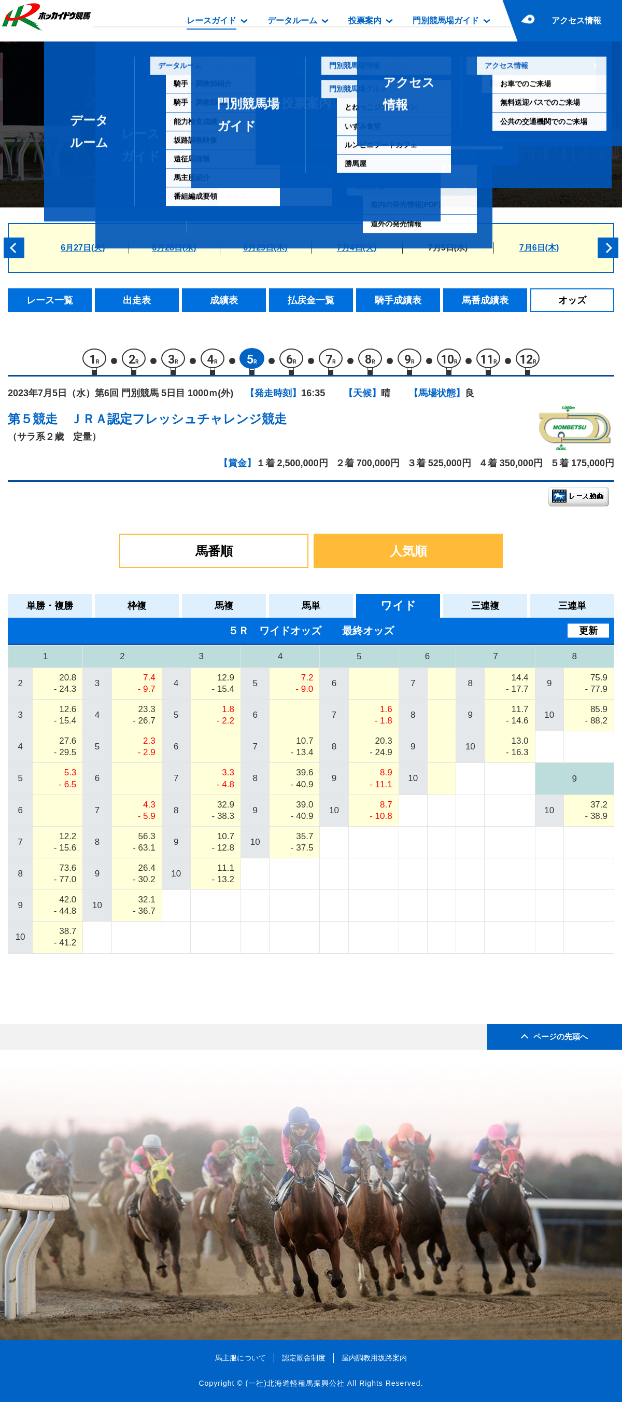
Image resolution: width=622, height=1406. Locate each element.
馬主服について (240, 1362)
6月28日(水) (174, 247)
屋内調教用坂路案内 (374, 1362)
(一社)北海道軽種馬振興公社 (294, 1387)
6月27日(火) (83, 247)
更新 (588, 635)
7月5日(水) (448, 247)
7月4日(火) (356, 247)
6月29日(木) (265, 247)
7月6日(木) (539, 247)
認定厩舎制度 (304, 1362)
